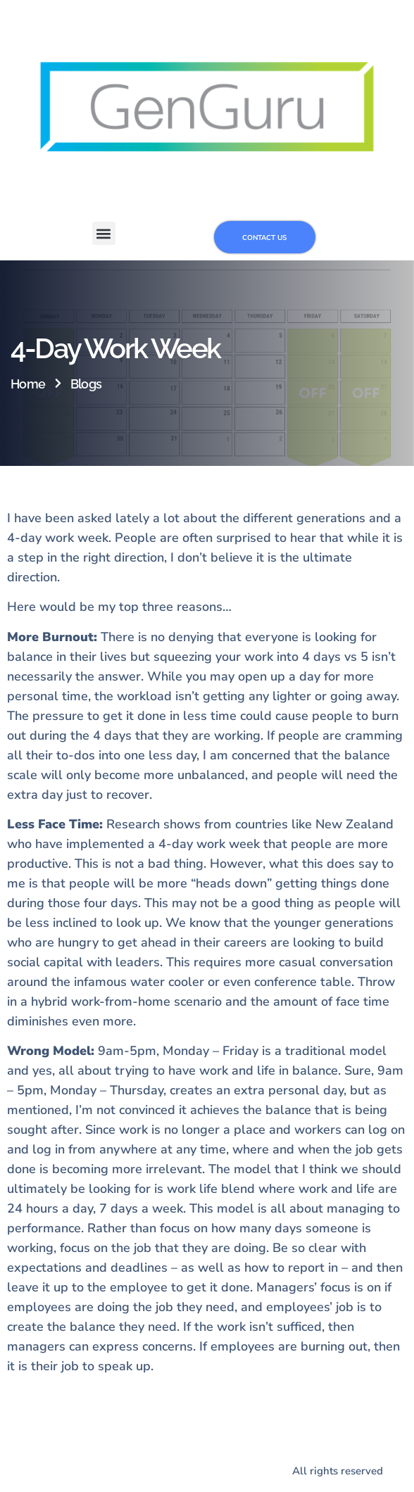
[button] (103, 233)
